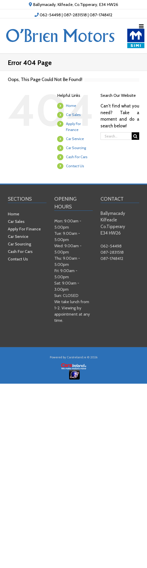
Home (71, 105)
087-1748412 (101, 14)
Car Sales (73, 114)
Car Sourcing (76, 147)
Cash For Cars (77, 157)
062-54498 (50, 14)
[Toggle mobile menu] (141, 26)
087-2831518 (75, 14)
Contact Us (75, 166)
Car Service (75, 138)
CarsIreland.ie (76, 357)
